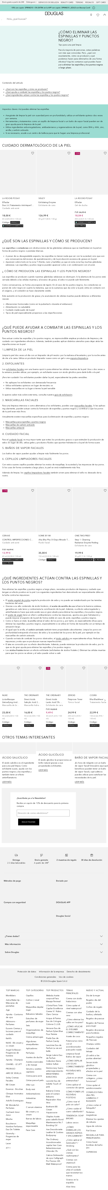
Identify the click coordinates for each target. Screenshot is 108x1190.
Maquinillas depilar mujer (35, 1008)
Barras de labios (33, 1119)
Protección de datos (27, 971)
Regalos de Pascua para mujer (95, 1024)
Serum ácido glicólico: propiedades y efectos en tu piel (94, 1066)
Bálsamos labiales (34, 1014)
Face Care (30, 1130)
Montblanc (11, 995)
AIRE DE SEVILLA (13, 1073)
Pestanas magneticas (91, 1113)
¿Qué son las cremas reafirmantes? (72, 1153)
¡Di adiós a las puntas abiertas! (93, 1057)
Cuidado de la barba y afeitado (94, 1013)
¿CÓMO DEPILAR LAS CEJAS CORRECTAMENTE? (75, 1064)
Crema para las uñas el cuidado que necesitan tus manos (74, 1171)
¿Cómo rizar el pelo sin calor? (73, 1103)
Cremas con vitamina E (71, 1161)
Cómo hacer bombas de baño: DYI (94, 1145)
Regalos (89, 2)
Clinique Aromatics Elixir (14, 1095)
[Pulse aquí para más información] (93, 7)
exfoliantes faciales (15, 369)
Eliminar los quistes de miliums (95, 1120)
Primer (29, 1103)
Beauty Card (67, 2)
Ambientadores (33, 1094)
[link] (18, 188)
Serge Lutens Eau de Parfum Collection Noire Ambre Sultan (54, 1059)
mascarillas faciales (83, 406)
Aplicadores (31, 1048)
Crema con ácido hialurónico (74, 1000)
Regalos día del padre (93, 1001)
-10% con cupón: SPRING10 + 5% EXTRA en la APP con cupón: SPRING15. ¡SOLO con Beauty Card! (50, 8)
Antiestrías (31, 1098)
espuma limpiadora (79, 358)
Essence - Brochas (14, 1089)
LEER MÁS (7, 782)
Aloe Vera (70, 1187)
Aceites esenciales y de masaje (34, 1063)
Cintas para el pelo (35, 1080)
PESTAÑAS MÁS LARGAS (73, 1072)
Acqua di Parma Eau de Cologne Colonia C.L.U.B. (53, 1021)
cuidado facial (15, 440)
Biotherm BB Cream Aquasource (52, 1109)
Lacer (8, 1143)
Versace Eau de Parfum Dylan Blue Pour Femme (54, 1031)
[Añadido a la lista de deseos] (32, 153)
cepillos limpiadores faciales (37, 473)
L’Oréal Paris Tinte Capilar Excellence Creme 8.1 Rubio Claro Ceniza (54, 1010)
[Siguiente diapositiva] (104, 700)
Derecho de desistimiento (79, 971)
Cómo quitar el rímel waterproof (73, 1007)
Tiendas (79, 2)
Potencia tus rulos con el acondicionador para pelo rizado (74, 1045)
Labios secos (72, 1122)
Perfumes (30, 1053)
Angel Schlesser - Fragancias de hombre (14, 1053)
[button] (54, 936)
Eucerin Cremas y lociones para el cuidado (14, 1031)
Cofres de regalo (94, 1007)
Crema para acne (34, 1076)
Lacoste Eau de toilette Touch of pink (53, 1084)
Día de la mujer (93, 995)
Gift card (101, 2)
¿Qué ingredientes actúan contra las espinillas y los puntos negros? (37, 95)
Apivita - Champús (14, 1060)
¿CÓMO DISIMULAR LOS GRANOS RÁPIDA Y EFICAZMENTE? (74, 1131)
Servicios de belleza (48, 2)
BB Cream (10, 1085)
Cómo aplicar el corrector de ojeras (75, 1086)
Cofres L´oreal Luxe (32, 1001)
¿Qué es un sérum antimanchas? (74, 1079)
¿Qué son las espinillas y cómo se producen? (27, 89)
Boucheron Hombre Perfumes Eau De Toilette (14, 1126)
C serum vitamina (34, 1107)
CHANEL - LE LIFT (14, 1064)
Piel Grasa (91, 1130)
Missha (9, 1119)
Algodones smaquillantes (32, 1043)
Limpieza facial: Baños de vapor (73, 1055)
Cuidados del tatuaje (92, 1050)
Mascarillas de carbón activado (20, 425)
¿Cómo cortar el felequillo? (93, 1106)
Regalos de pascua (95, 1018)
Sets (28, 1025)
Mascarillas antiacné (15, 428)
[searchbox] (54, 19)
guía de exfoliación (63, 395)
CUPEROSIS (91, 1152)
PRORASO (10, 1069)
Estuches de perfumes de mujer (34, 1020)
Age (8, 1010)
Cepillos (30, 995)
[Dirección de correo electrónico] (43, 813)
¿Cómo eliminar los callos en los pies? (75, 1021)
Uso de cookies (66, 977)
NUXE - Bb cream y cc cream (14, 1044)
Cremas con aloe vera (74, 1014)
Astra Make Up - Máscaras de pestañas (13, 1003)
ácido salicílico (63, 638)
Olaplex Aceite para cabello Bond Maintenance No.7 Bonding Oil (54, 1121)
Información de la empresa (51, 971)
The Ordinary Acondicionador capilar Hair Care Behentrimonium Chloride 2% (54, 1145)
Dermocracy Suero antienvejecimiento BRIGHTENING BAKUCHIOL (54, 1072)
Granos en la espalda (72, 1181)
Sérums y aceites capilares (33, 1070)
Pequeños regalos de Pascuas (94, 1038)
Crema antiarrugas (34, 1037)
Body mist (30, 1089)
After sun (30, 1085)
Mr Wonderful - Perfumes (13, 1106)
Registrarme (29, 822)
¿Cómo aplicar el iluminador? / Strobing (74, 1143)
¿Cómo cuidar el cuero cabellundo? (74, 1110)
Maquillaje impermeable (32, 1124)
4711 (8, 1148)
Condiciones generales (45, 977)
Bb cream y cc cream (32, 1113)
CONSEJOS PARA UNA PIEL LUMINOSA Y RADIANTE (94, 1096)
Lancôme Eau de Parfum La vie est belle (54, 1048)
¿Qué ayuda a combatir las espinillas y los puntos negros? (33, 92)
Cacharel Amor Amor (13, 1113)
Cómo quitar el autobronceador (94, 1086)
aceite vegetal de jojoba (19, 600)
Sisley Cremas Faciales (12, 1079)
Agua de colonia (94, 1126)
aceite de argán (15, 615)
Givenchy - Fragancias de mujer (12, 1136)
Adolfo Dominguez (14, 1100)
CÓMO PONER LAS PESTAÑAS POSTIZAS (75, 1095)
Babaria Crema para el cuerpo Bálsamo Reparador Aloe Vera (53, 1097)
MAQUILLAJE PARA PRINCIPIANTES (95, 1136)
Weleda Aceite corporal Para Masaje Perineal (53, 998)
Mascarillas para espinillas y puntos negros (26, 422)
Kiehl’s (9, 1038)
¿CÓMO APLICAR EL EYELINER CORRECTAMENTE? (75, 1029)
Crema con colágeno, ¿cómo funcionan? (94, 1078)
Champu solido (93, 1044)
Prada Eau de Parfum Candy (52, 1039)
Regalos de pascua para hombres (95, 1031)
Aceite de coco (73, 1036)
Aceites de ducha (34, 1057)
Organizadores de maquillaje (34, 1031)
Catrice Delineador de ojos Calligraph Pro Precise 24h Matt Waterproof (55, 1159)
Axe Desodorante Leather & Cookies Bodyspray (54, 1132)
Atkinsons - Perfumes (11, 1023)
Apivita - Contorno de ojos (14, 1016)
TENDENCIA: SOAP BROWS (75, 1117)
